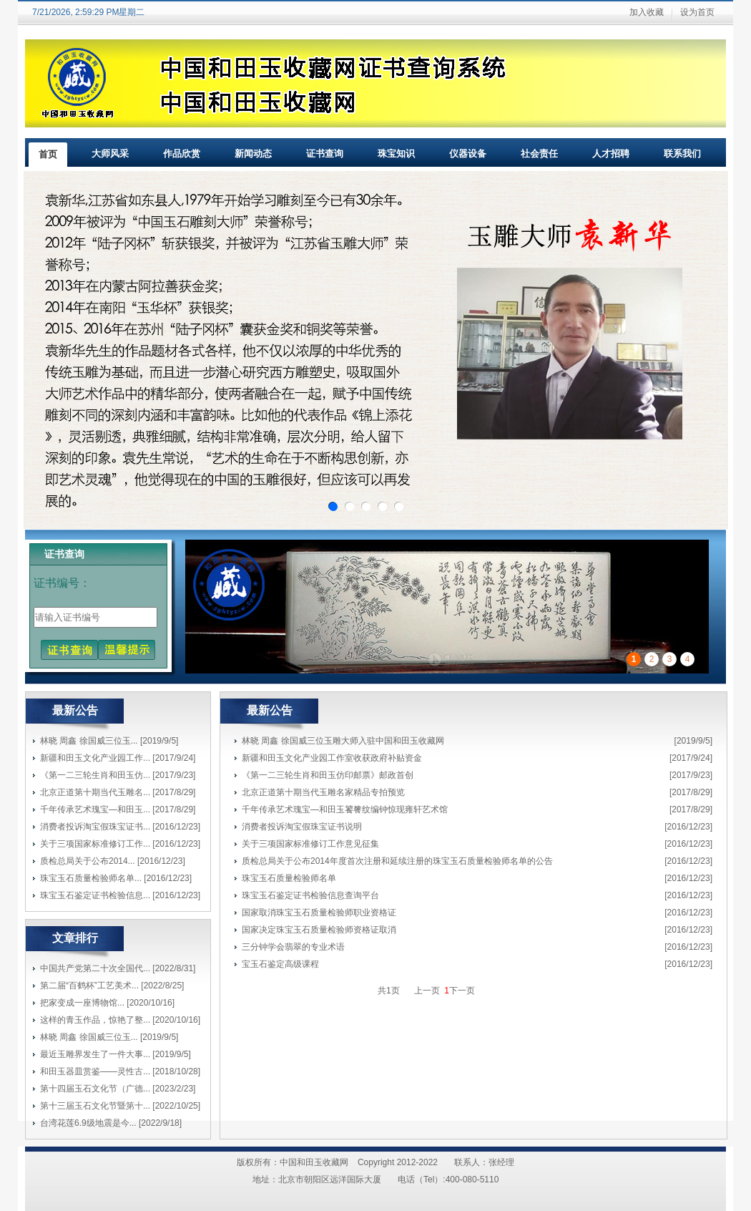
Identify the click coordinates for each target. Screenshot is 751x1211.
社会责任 (539, 153)
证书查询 (324, 153)
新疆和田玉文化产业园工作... (95, 758)
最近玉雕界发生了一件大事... (95, 1054)
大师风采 (110, 153)
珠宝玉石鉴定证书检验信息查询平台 (310, 895)
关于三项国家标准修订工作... (95, 844)
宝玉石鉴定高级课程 (280, 964)
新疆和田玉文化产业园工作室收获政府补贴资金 (332, 758)
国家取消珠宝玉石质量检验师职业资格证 (319, 913)
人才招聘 (610, 153)
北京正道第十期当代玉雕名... (95, 792)
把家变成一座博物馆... (82, 1003)
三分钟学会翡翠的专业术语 (293, 947)
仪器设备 (467, 153)
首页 (48, 154)
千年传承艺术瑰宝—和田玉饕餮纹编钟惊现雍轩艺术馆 (345, 809)
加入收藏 (646, 12)
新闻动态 (253, 153)
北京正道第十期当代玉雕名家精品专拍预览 (323, 792)
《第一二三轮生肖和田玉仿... (95, 775)
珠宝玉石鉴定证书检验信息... (95, 895)
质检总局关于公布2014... (87, 861)
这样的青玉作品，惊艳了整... (95, 1020)
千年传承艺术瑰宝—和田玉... (95, 809)
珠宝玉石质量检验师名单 (289, 878)
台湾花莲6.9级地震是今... (88, 1123)
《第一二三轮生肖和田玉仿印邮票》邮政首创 (327, 775)
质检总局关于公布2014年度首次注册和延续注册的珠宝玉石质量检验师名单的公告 (397, 861)
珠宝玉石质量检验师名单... (91, 878)
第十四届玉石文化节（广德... (95, 1089)
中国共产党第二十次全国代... (95, 968)
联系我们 (682, 153)
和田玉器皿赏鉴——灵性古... (95, 1071)
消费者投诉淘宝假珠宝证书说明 (302, 827)
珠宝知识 (396, 153)
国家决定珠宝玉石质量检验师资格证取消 (319, 930)
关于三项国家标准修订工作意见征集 (310, 844)
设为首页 (697, 12)
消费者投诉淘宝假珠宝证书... (95, 827)
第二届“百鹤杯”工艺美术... (89, 986)
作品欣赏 (181, 153)
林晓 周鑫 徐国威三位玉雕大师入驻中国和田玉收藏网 (343, 741)
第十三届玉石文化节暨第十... (95, 1106)
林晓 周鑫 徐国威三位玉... (89, 741)
